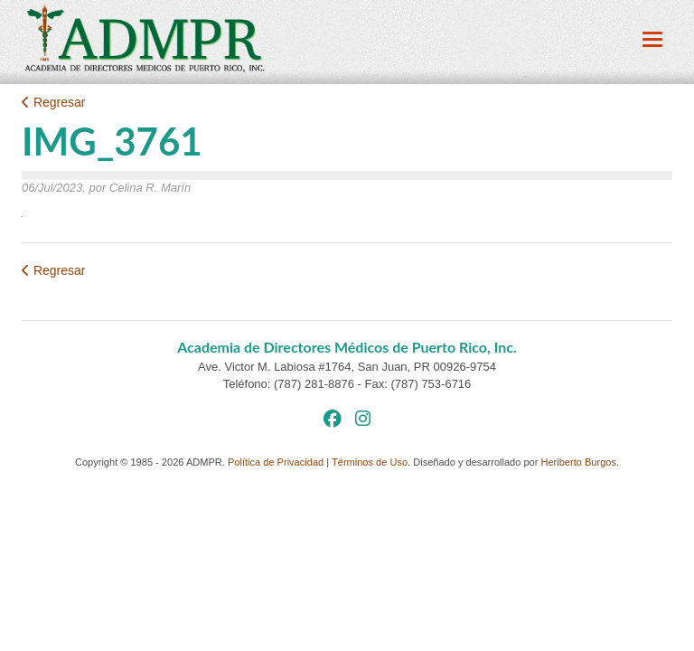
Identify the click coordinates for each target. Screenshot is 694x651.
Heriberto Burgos (578, 462)
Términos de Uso (370, 462)
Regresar (53, 102)
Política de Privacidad (276, 462)
